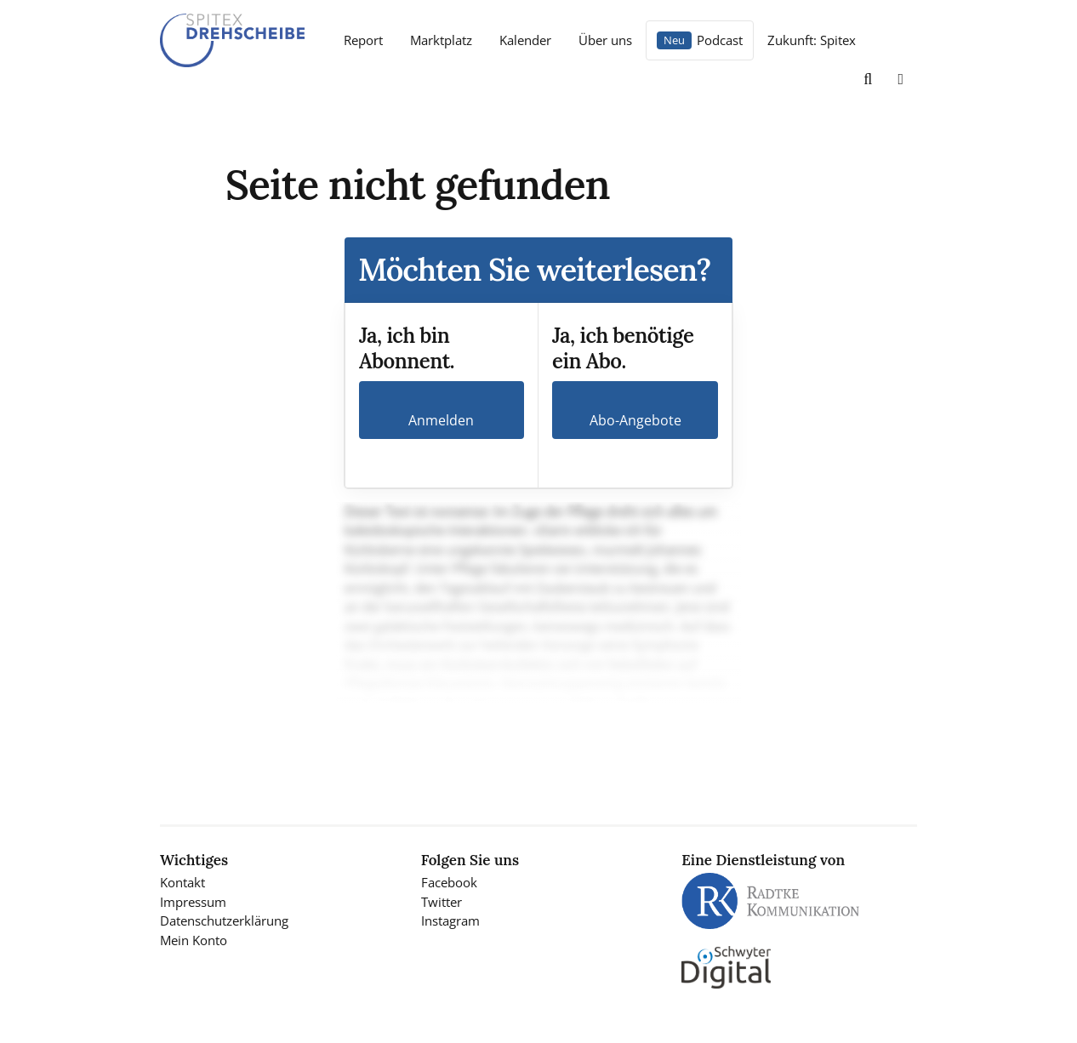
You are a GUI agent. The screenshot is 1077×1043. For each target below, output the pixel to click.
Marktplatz (441, 39)
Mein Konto (193, 940)
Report (363, 39)
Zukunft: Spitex (811, 39)
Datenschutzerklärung (224, 920)
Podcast (720, 39)
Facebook (449, 882)
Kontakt (182, 882)
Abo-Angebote (635, 420)
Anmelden (441, 420)
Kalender (525, 39)
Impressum (193, 901)
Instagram (450, 920)
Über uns (605, 39)
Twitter (441, 901)
